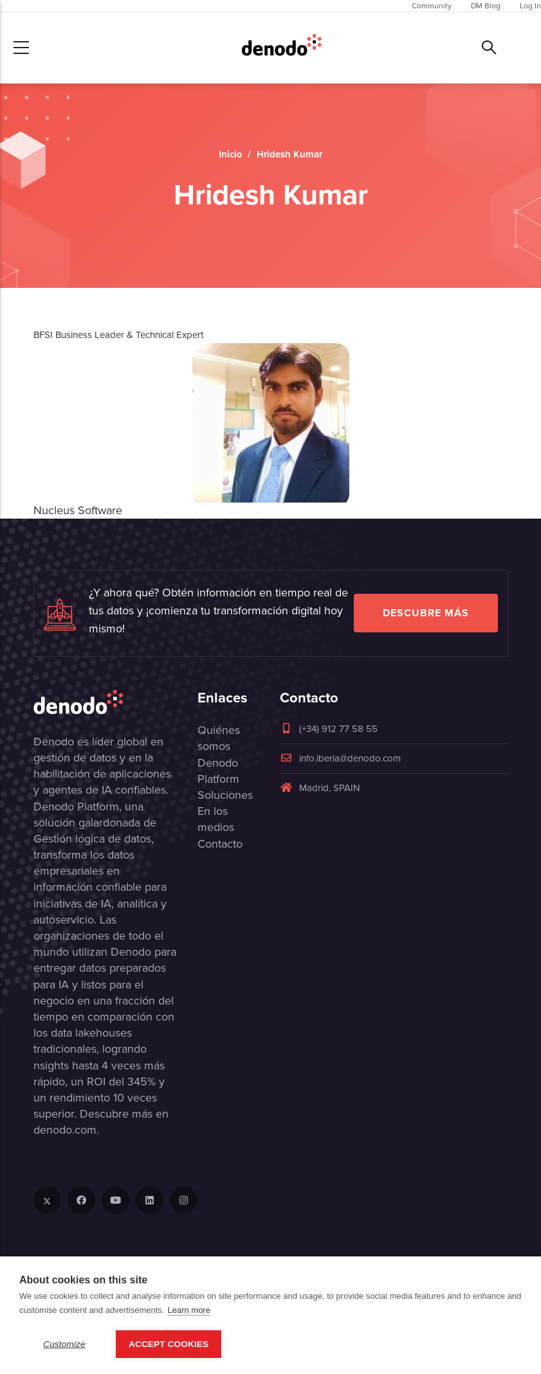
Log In (530, 6)
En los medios (215, 819)
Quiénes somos (218, 738)
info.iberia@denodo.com (340, 758)
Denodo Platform (218, 770)
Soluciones (225, 795)
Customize (64, 1344)
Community (432, 6)
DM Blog (485, 6)
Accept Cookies (168, 1344)
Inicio (231, 154)
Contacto (220, 843)
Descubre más (426, 612)
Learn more (188, 1310)
